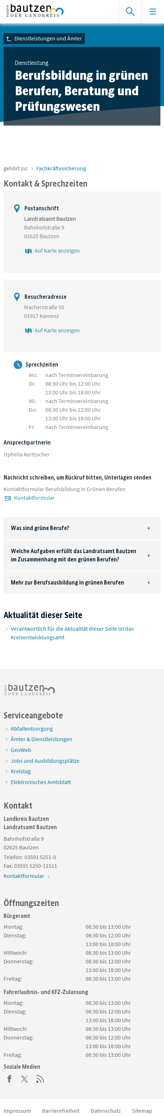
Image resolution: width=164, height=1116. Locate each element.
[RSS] (40, 1078)
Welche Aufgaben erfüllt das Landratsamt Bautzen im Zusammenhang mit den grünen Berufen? (73, 555)
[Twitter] (25, 1078)
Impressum (17, 1110)
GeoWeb (21, 749)
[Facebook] (9, 1078)
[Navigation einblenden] (152, 11)
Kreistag (21, 771)
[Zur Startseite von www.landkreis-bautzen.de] (57, 11)
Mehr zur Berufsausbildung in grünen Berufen (67, 582)
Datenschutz (106, 1110)
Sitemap (142, 1110)
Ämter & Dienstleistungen (41, 739)
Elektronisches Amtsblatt (41, 781)
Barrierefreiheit (60, 1110)
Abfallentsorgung (32, 728)
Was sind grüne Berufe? (40, 528)
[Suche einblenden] (130, 11)
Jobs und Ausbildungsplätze (45, 760)
